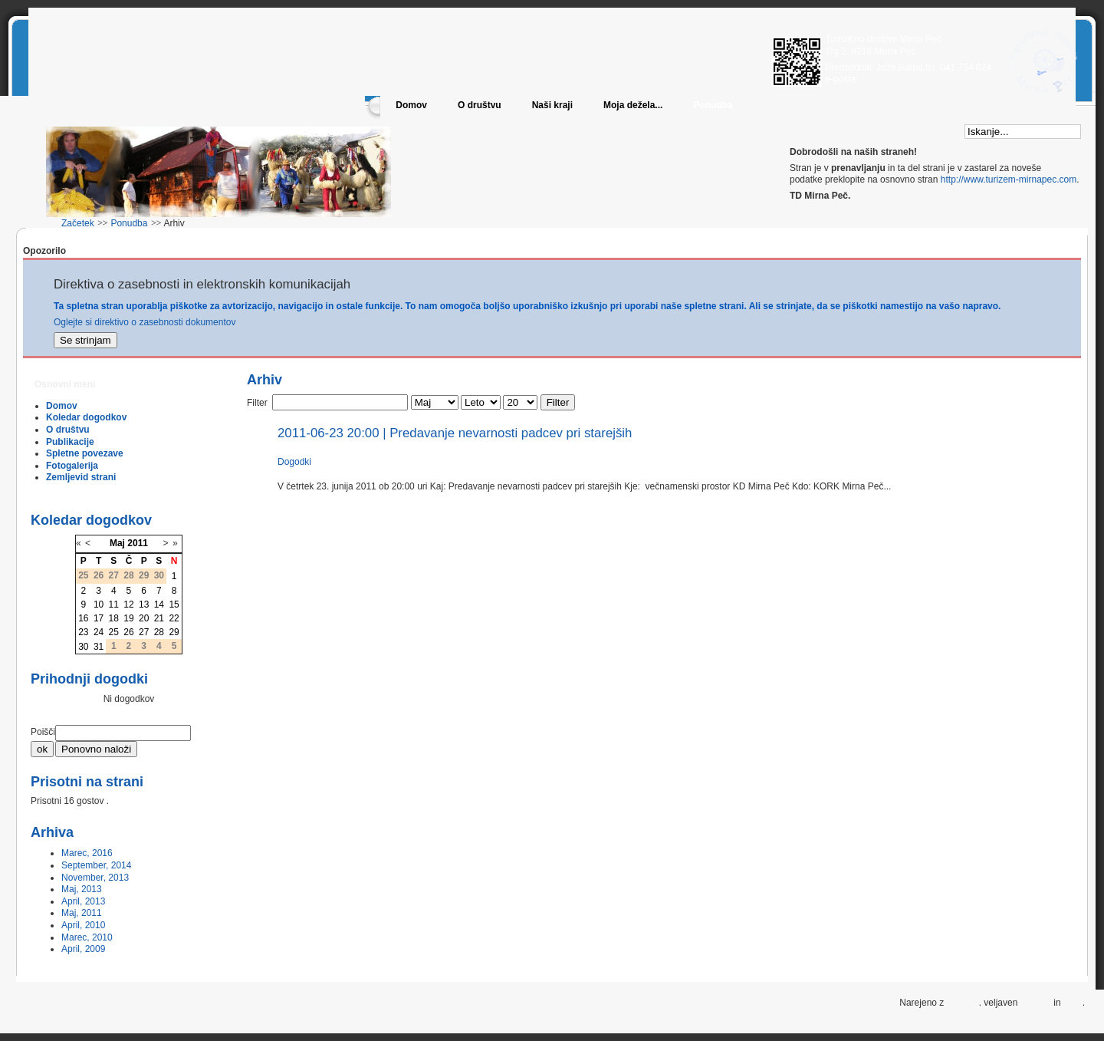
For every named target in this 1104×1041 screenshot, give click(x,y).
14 (159, 604)
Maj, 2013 (81, 889)
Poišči (43, 731)
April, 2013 (83, 901)
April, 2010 (83, 925)
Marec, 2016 (87, 853)
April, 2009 (83, 949)
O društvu (479, 105)
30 (83, 646)
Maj (117, 543)
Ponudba (712, 105)
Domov (411, 105)
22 (174, 618)
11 (114, 604)
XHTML (1035, 1002)
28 (159, 632)
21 (159, 618)
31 (99, 646)
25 (114, 632)
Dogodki (294, 461)
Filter (558, 402)
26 (128, 632)
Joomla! (963, 1002)
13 (144, 604)
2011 (137, 543)
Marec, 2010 (87, 937)
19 (128, 618)
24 (99, 632)
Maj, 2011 (81, 913)
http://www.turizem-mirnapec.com (1008, 179)
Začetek (77, 223)
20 (144, 618)
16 (83, 618)
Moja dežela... (632, 105)
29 (174, 632)
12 (128, 604)
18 (114, 618)
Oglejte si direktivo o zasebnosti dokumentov (144, 322)
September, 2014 (96, 865)
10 (99, 604)
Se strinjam (85, 340)
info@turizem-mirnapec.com (916, 79)
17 (99, 618)
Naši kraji (552, 105)
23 (83, 632)
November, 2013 (95, 877)
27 (144, 632)
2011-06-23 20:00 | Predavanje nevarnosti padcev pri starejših (455, 433)
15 (174, 604)
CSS (1073, 1002)
